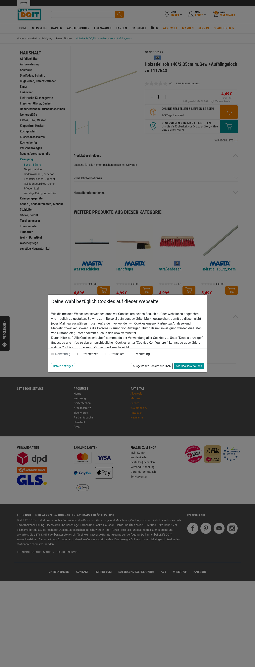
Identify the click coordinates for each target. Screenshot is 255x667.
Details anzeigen (63, 366)
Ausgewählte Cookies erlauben (152, 366)
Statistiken (117, 354)
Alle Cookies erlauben (189, 366)
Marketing (143, 354)
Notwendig (62, 354)
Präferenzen (89, 354)
